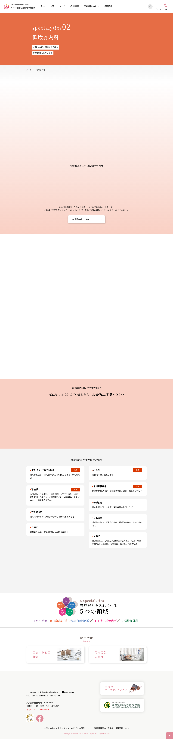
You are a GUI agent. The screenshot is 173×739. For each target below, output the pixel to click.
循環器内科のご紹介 (81, 219)
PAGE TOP (169, 735)
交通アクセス (63, 728)
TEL (165, 9)
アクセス (158, 9)
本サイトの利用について (81, 728)
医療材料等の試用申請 (103, 728)
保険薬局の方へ (122, 728)
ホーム (28, 70)
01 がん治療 (39, 621)
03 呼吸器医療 (80, 621)
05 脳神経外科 (129, 621)
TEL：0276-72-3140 (34, 696)
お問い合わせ (50, 728)
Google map (69, 692)
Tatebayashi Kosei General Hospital (82, 734)
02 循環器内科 (59, 621)
